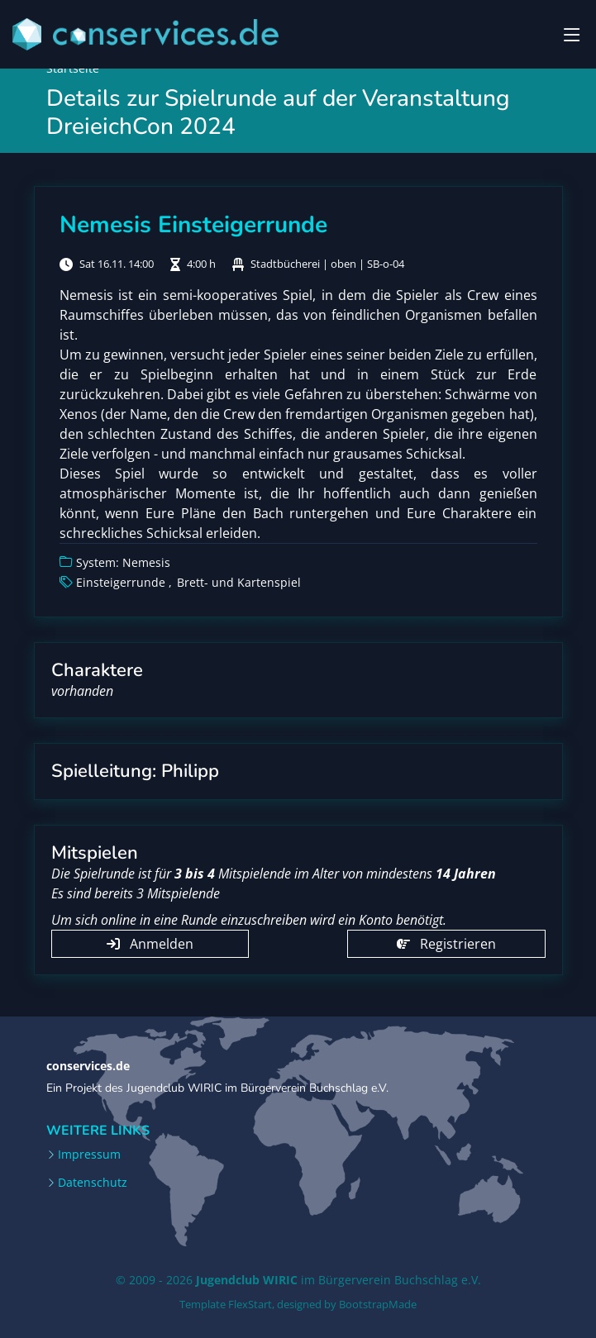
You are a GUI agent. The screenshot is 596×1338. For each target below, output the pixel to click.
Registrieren (446, 944)
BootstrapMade (378, 1304)
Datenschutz (92, 1182)
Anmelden (150, 944)
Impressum (89, 1154)
